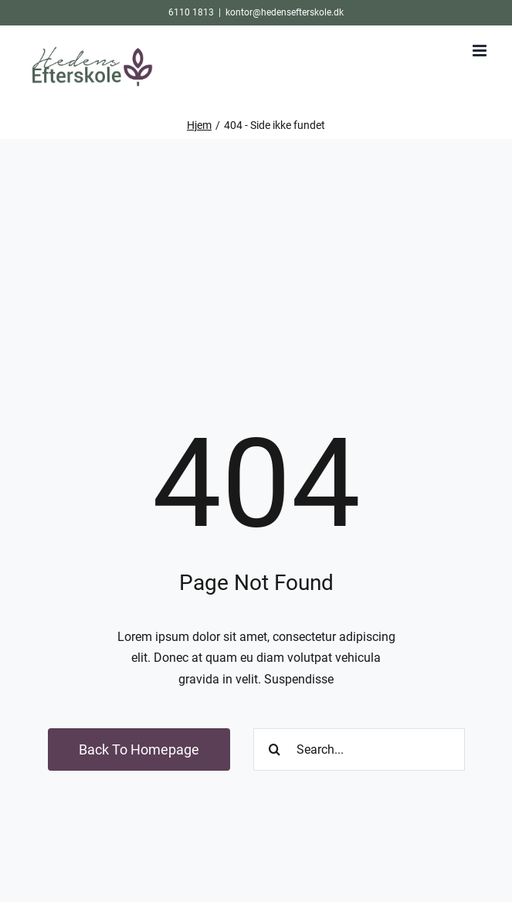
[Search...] (359, 749)
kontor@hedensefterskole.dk (284, 12)
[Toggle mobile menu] (481, 50)
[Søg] (274, 749)
